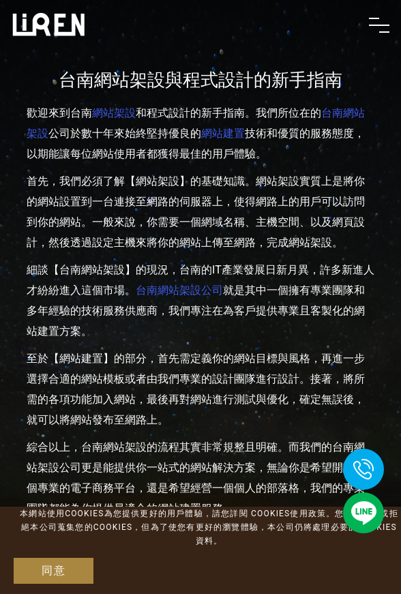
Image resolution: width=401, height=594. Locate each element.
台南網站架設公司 (179, 290)
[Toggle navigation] (379, 25)
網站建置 (223, 133)
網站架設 (114, 112)
